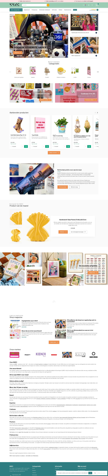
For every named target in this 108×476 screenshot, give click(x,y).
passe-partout (47, 449)
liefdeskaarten (69, 405)
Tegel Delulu (35, 135)
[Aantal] (22, 146)
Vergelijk (14, 146)
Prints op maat (62, 187)
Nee (95, 473)
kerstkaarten (75, 405)
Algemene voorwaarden (60, 470)
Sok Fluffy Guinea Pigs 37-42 (18, 135)
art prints (78, 398)
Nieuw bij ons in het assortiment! (32, 331)
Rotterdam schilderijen (44, 10)
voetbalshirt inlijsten (53, 447)
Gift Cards (54, 10)
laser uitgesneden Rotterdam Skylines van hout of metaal (72, 417)
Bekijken (63, 232)
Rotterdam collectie (37, 417)
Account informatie (82, 468)
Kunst (33, 468)
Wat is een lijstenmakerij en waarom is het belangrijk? (80, 330)
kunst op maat (23, 398)
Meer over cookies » (102, 473)
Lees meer (24, 327)
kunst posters (18, 428)
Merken (60, 10)
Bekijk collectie (54, 153)
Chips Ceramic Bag (58, 135)
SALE (75, 10)
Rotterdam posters (40, 428)
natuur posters (24, 428)
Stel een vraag (74, 187)
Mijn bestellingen (81, 470)
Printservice (34, 10)
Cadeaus (34, 472)
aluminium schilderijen (51, 398)
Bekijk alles (54, 342)
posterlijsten (12, 429)
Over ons (57, 468)
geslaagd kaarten (82, 405)
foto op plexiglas (74, 438)
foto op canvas (82, 438)
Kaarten (34, 470)
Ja (90, 473)
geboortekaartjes (24, 406)
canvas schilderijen (61, 398)
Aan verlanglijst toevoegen (78, 232)
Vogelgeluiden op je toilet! (30, 321)
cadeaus (54, 411)
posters (49, 423)
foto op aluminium (66, 438)
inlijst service (94, 447)
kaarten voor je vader (91, 405)
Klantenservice (67, 10)
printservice (21, 438)
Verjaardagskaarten (60, 405)
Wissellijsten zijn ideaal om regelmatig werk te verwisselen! (81, 320)
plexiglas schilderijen (41, 398)
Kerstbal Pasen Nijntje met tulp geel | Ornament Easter (82, 136)
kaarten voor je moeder (15, 406)
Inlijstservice (27, 10)
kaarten (39, 405)
